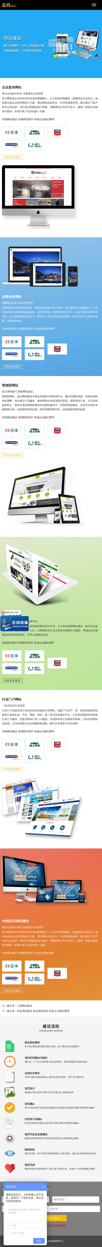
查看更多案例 (12, 157)
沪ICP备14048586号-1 (51, 1241)
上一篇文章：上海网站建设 (17, 1005)
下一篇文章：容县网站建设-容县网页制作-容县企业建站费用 (35, 1011)
